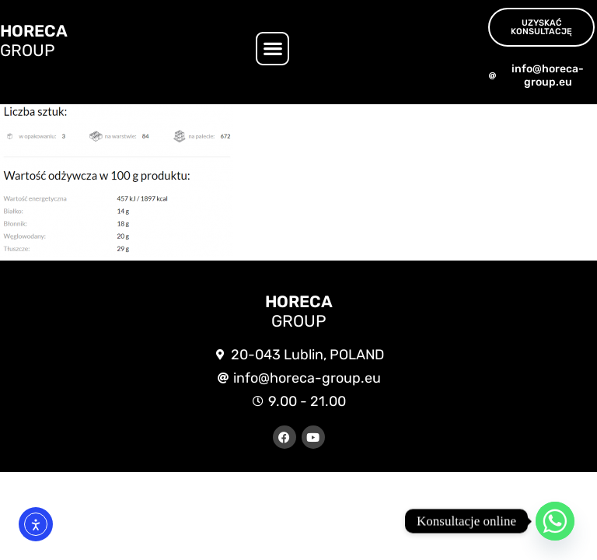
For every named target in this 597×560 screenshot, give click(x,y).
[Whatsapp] (555, 521)
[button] (272, 48)
